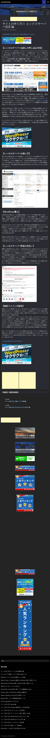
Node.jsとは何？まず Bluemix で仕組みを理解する (14, 692)
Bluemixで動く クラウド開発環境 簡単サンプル (13, 698)
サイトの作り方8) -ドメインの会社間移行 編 (12, 671)
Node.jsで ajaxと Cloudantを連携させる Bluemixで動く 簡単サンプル (19, 680)
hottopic (5, 392)
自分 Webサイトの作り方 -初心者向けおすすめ (13, 728)
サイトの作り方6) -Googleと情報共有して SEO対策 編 (15, 707)
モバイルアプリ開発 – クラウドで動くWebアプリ (14, 674)
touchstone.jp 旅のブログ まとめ (9, 701)
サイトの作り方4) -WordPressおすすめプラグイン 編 (15, 716)
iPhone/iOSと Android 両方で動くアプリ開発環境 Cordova (16, 689)
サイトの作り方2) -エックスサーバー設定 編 (12, 722)
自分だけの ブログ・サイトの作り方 (10, 686)
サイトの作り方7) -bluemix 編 (8, 704)
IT (3, 20)
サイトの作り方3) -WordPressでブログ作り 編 (25, 406)
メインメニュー (48, 2)
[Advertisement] (23, 19)
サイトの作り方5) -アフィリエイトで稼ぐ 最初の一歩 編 (15, 713)
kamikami (14, 29)
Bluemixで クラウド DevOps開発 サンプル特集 (13, 677)
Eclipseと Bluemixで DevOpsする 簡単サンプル (13, 695)
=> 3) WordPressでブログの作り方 (12, 341)
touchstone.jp (5, 2)
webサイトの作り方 (14, 392)
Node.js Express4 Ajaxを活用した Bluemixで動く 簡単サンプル (17, 683)
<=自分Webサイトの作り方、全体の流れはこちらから (18, 34)
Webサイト (6, 20)
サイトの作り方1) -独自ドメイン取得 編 (25, 400)
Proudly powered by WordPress (8, 736)
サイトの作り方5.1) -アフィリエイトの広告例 (12, 710)
